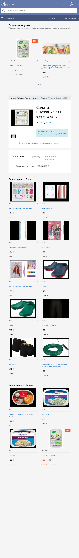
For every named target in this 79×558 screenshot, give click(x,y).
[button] (38, 84)
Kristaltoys (45, 61)
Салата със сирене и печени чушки (21, 415)
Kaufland (12, 61)
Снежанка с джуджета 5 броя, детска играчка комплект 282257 (55, 67)
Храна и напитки (32, 98)
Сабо (44, 286)
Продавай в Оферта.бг (69, 18)
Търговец (34, 156)
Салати (44, 98)
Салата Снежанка (16, 66)
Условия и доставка (50, 157)
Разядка (12, 455)
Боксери (12, 364)
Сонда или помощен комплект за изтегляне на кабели (54, 365)
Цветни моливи (48, 208)
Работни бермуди (49, 325)
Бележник (46, 247)
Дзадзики (45, 414)
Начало (13, 98)
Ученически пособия (17, 247)
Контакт (52, 18)
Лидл (20, 98)
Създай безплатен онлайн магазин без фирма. (39, 143)
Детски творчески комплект (20, 208)
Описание (18, 156)
